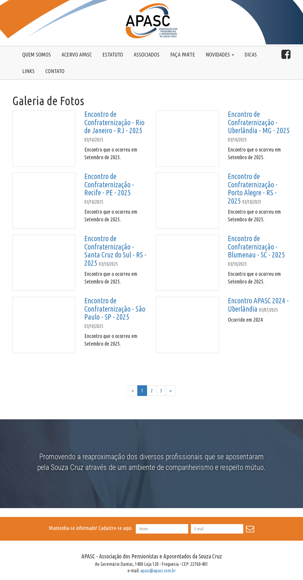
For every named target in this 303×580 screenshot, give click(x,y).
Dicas (251, 54)
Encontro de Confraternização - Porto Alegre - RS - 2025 (253, 188)
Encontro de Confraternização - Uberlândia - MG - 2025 (259, 122)
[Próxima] (170, 390)
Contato (55, 71)
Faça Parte (182, 54)
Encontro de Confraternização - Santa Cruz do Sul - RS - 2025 (115, 250)
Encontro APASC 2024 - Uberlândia (258, 305)
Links (28, 71)
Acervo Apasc (77, 54)
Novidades (220, 54)
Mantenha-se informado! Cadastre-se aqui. (92, 528)
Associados (146, 54)
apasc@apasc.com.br (158, 570)
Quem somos (36, 54)
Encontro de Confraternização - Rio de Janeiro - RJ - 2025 (114, 122)
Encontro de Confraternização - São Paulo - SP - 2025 (114, 309)
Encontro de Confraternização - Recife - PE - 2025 (109, 184)
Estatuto (112, 54)
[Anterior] (133, 390)
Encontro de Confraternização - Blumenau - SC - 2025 (256, 246)
